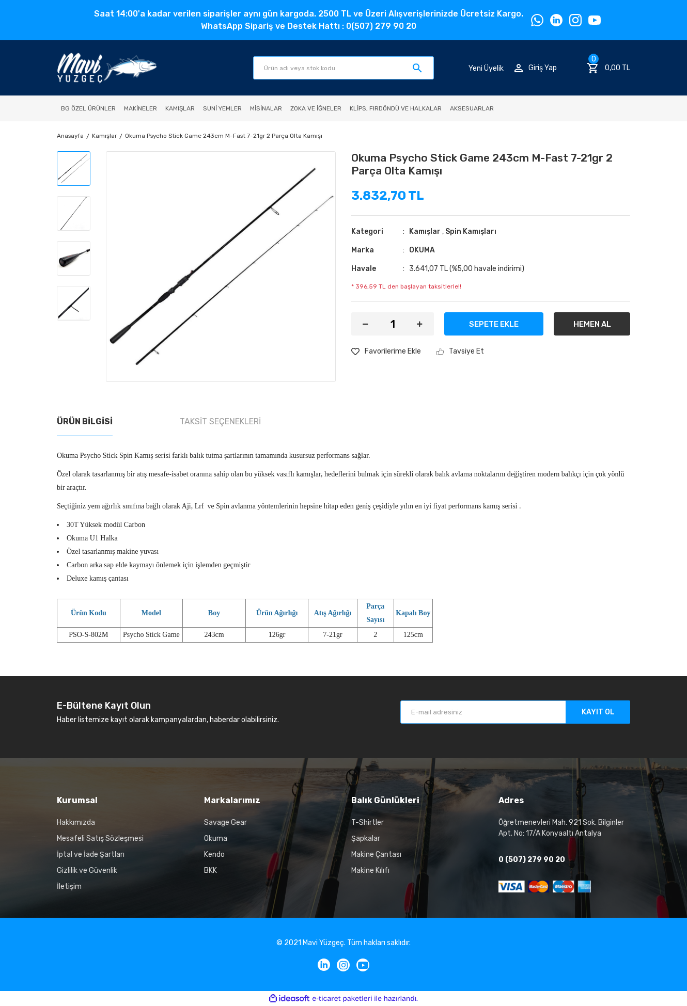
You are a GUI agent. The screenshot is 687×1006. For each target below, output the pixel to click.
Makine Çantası (376, 854)
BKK (210, 870)
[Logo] (107, 68)
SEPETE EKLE (494, 324)
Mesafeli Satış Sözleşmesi (100, 838)
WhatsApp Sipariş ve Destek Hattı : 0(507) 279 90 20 (308, 26)
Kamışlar (425, 231)
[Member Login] (535, 67)
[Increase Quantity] (419, 324)
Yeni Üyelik (486, 67)
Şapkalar (365, 838)
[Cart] (608, 68)
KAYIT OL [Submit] (598, 712)
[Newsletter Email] (515, 712)
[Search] (343, 67)
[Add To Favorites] (386, 351)
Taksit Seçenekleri (220, 421)
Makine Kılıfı (370, 870)
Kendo (214, 854)
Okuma (215, 838)
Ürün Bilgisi (85, 421)
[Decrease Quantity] (365, 324)
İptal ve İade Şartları (90, 854)
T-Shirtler (367, 822)
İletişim (69, 886)
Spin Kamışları (470, 231)
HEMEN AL (592, 324)
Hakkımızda (76, 822)
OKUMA (422, 250)
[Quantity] (392, 324)
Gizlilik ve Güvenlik (87, 870)
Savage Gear (225, 822)
